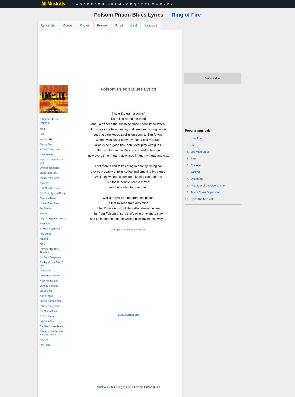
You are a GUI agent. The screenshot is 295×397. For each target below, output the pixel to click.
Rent (194, 158)
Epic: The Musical (202, 199)
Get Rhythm (46, 208)
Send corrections (128, 314)
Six (193, 144)
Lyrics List (48, 25)
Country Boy (46, 144)
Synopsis (150, 25)
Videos (67, 25)
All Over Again (47, 316)
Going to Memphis (49, 286)
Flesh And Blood (48, 198)
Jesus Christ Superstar (205, 192)
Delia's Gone (46, 291)
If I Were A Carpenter (50, 228)
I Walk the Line (47, 321)
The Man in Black (48, 311)
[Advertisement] (110, 58)
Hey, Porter (45, 344)
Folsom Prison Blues (50, 306)
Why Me (44, 339)
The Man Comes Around (52, 326)
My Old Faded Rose (50, 168)
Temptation (45, 270)
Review (102, 25)
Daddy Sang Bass (49, 173)
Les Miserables (200, 151)
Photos (85, 25)
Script (119, 25)
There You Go (46, 154)
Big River (44, 183)
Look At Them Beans (50, 203)
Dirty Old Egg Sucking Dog (53, 218)
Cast (133, 25)
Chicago (196, 165)
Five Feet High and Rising (52, 193)
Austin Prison (46, 296)
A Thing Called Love (50, 149)
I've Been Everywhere (50, 257)
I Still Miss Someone (50, 188)
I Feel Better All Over (50, 275)
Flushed (44, 213)
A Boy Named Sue (49, 280)
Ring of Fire (186, 15)
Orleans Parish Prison (51, 301)
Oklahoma (197, 178)
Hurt (42, 134)
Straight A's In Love (49, 178)
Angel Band (45, 223)
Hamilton (196, 138)
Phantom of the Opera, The (208, 185)
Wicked (195, 172)
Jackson (44, 239)
